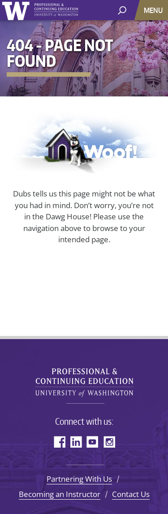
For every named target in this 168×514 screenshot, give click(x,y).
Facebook (59, 442)
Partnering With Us (79, 479)
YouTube (92, 442)
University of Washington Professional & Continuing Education (84, 379)
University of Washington (40, 11)
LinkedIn (76, 442)
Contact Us (131, 494)
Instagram (109, 442)
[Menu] (154, 10)
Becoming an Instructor (59, 494)
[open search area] (122, 9)
